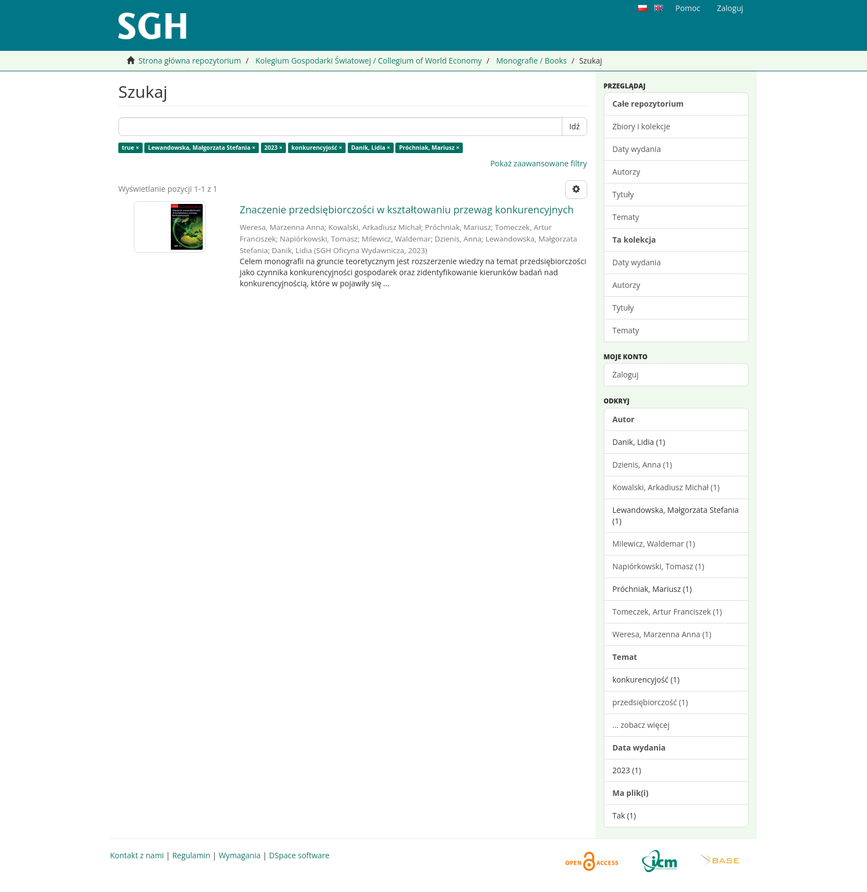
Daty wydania (637, 149)
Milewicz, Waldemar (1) (654, 543)
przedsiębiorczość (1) (650, 702)
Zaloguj (626, 374)
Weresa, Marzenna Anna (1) (662, 634)
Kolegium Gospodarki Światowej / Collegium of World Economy (368, 60)
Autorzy (626, 171)
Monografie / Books (531, 60)
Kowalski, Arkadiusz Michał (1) (666, 487)
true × (130, 147)
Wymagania (239, 855)
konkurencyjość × (316, 147)
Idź (574, 126)
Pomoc (688, 8)
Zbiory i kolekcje (642, 126)
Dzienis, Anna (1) (642, 464)
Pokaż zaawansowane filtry (538, 163)
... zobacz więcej (641, 725)
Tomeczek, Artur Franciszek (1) (667, 611)
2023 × (273, 147)
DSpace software (299, 855)
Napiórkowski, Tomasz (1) (658, 566)
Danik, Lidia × (370, 147)
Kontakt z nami (137, 855)
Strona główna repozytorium (189, 60)
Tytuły (623, 194)
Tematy (626, 217)
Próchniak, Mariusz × (429, 147)
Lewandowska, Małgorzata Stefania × (201, 147)
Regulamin (191, 855)
